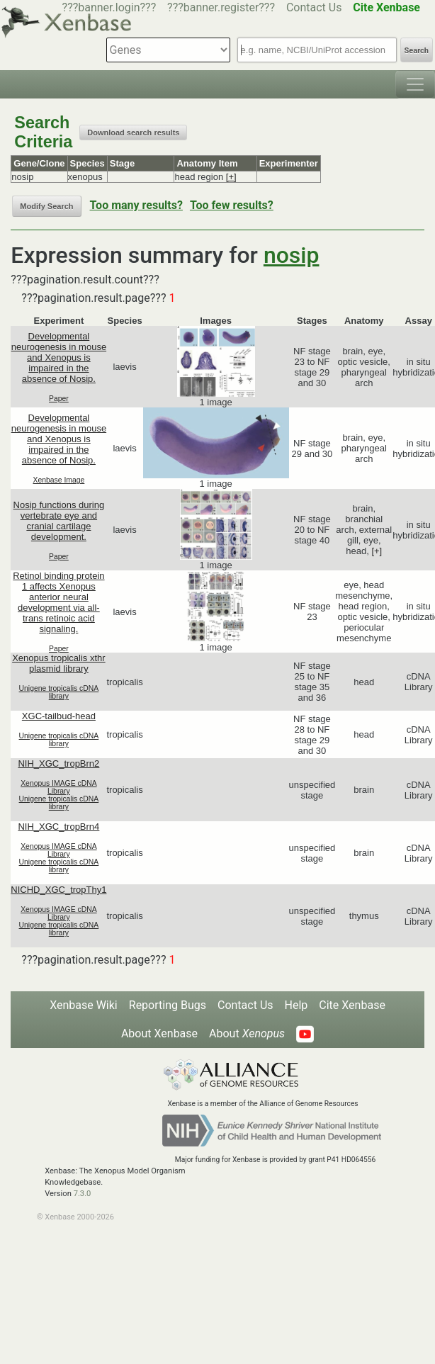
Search (417, 50)
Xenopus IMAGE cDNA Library (58, 787)
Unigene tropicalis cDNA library (59, 692)
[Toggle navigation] (415, 84)
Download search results (133, 132)
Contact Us (314, 7)
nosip (292, 255)
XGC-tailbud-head (59, 716)
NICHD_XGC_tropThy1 (58, 889)
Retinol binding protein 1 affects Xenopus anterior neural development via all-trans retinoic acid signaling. (58, 602)
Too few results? (231, 205)
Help (296, 1005)
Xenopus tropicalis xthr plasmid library (59, 663)
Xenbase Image (59, 480)
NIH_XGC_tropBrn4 (58, 826)
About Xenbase (159, 1033)
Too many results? (136, 205)
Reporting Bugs (167, 1005)
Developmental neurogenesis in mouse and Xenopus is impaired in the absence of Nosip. (58, 357)
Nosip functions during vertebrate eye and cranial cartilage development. (59, 521)
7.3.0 (82, 1193)
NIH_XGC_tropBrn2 (58, 763)
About (247, 1033)
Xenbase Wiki (84, 1005)
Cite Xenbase (352, 1005)
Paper (59, 398)
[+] (231, 176)
